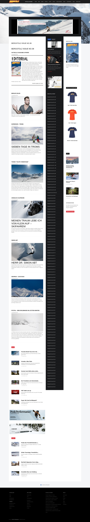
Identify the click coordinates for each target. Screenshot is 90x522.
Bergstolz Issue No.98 (51, 198)
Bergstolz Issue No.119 (51, 137)
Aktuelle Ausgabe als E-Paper (37, 83)
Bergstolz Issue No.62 (51, 296)
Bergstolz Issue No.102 (51, 184)
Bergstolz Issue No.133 (51, 99)
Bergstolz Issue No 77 (51, 255)
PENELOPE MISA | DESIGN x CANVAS (52, 498)
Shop (74, 1)
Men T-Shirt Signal (72, 122)
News (42, 1)
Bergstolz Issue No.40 (51, 362)
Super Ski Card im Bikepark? (29, 400)
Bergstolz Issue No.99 (51, 195)
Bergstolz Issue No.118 (51, 140)
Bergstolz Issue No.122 (51, 129)
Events (46, 1)
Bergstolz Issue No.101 (51, 187)
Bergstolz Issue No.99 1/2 (52, 192)
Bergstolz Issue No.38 (51, 364)
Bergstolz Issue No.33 (51, 378)
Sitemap (28, 503)
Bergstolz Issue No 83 (51, 239)
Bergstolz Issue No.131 (51, 105)
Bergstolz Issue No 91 (51, 217)
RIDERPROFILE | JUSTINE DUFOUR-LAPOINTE (53, 504)
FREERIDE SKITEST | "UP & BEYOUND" (52, 509)
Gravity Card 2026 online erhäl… (30, 371)
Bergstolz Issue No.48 (51, 334)
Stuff (50, 1)
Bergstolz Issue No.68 (51, 280)
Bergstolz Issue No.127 (51, 116)
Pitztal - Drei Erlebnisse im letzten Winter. (25, 310)
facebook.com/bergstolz (45, 484)
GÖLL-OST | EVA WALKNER (50, 502)
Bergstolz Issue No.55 (51, 315)
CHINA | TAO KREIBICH (49, 501)
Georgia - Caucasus (17, 276)
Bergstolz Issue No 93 (51, 211)
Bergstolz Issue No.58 (51, 307)
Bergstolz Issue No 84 (51, 236)
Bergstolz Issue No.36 (51, 370)
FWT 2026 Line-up (26, 390)
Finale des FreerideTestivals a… (30, 442)
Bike (39, 1)
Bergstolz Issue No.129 (51, 110)
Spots (54, 1)
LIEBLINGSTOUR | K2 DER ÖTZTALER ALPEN (53, 510)
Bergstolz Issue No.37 (51, 367)
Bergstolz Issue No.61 (51, 299)
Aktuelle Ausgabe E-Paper (20, 52)
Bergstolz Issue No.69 (51, 277)
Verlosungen (59, 1)
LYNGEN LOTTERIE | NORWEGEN (51, 496)
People (64, 498)
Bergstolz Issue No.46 (51, 340)
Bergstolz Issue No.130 (51, 107)
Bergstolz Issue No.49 (51, 332)
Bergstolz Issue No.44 (51, 345)
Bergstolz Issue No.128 (51, 113)
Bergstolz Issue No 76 (51, 258)
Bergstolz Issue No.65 (51, 288)
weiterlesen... (50, 55)
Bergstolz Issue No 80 (51, 247)
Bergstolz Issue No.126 (51, 118)
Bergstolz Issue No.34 (51, 375)
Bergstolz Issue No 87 (51, 228)
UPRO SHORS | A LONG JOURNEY (51, 499)
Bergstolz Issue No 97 (51, 200)
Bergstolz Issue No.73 (51, 266)
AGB (10, 496)
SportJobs (78, 1)
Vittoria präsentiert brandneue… (54, 64)
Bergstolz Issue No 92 (51, 214)
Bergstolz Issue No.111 (51, 159)
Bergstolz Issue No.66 (51, 285)
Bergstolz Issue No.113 (51, 154)
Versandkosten (11, 498)
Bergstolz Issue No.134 (51, 96)
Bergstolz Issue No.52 (51, 323)
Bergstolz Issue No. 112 (51, 157)
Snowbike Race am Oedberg (29, 472)
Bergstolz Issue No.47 (51, 337)
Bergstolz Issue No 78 (51, 252)
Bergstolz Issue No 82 (51, 241)
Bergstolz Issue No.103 (51, 181)
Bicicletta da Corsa (12, 503)
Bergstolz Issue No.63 (51, 293)
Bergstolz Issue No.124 (51, 124)
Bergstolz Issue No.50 (51, 329)
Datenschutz (29, 506)
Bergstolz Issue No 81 (51, 244)
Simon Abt (14, 240)
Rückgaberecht (11, 499)
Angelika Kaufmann (17, 198)
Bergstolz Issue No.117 (51, 143)
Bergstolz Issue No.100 (51, 189)
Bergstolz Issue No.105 (51, 176)
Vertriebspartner (29, 498)
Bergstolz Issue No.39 (51, 359)
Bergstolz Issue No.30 (51, 386)
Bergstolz (14, 1)
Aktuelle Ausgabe (28, 1)
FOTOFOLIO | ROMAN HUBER (50, 507)
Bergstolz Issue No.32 (51, 381)
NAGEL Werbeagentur (15, 519)
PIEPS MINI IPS (51, 49)
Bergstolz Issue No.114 (51, 151)
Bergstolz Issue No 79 (51, 250)
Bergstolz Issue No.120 (51, 135)
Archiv (46, 512)
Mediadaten (29, 500)
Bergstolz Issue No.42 (51, 351)
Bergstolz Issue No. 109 (51, 165)
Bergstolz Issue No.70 (51, 274)
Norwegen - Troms (17, 124)
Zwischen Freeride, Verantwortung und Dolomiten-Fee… (70, 166)
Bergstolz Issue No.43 (51, 348)
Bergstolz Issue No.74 (51, 263)
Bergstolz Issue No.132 (51, 102)
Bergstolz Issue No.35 (51, 373)
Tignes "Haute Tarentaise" (20, 162)
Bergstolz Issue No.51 (51, 326)
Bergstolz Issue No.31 (51, 384)
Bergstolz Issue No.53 (51, 321)
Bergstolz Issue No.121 (51, 132)
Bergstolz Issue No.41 (51, 356)
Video (64, 1)
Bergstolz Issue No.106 (51, 173)
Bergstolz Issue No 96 (51, 203)
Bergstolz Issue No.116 (51, 146)
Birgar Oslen (15, 93)
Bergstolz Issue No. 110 (51, 162)
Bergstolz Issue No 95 (51, 206)
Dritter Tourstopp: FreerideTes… (30, 452)
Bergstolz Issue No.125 (51, 121)
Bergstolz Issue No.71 (51, 271)
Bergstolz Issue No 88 (51, 225)
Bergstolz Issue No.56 (51, 312)
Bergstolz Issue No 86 (51, 230)
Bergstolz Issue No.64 (51, 291)
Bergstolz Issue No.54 (51, 318)
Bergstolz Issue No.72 (51, 269)
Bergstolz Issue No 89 (51, 222)
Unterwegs (69, 1)
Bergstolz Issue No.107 (51, 170)
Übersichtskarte (70, 211)
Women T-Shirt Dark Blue (72, 140)
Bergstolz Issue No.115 (51, 148)
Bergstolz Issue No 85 (51, 233)
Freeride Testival (11, 506)
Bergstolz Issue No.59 (51, 304)
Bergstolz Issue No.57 (51, 310)
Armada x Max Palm (26, 361)
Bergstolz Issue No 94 (51, 209)
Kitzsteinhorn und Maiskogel (72, 196)
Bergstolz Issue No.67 (51, 282)
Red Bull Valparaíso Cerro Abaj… (30, 462)
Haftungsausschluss (30, 501)
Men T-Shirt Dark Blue (72, 105)
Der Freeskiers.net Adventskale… (30, 381)
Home (36, 1)
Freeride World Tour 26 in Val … (29, 351)
